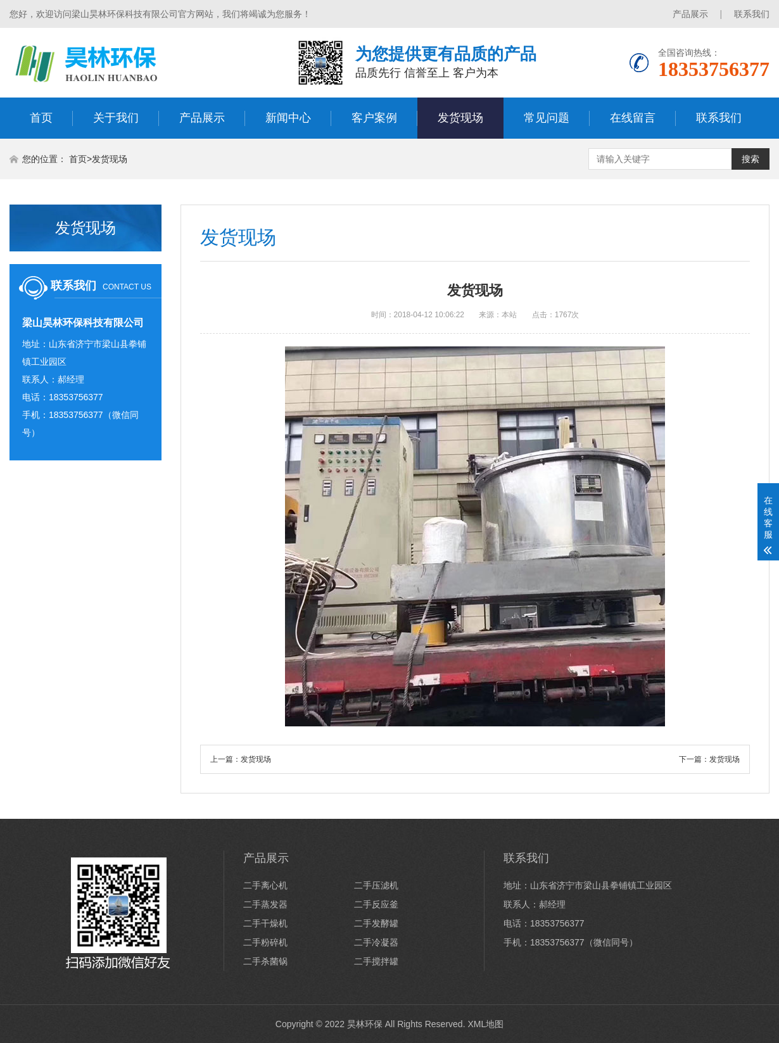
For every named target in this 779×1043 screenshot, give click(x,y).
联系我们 (752, 14)
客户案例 (374, 117)
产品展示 (690, 14)
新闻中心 (288, 117)
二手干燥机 (265, 923)
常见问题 (546, 117)
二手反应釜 (376, 904)
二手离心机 (265, 885)
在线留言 (633, 117)
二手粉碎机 (265, 942)
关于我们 (116, 117)
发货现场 (460, 117)
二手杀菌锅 (265, 961)
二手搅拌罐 (376, 961)
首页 (41, 117)
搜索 (750, 159)
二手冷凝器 (376, 942)
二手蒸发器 (265, 904)
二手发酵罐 (376, 923)
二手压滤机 (376, 885)
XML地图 (485, 1024)
